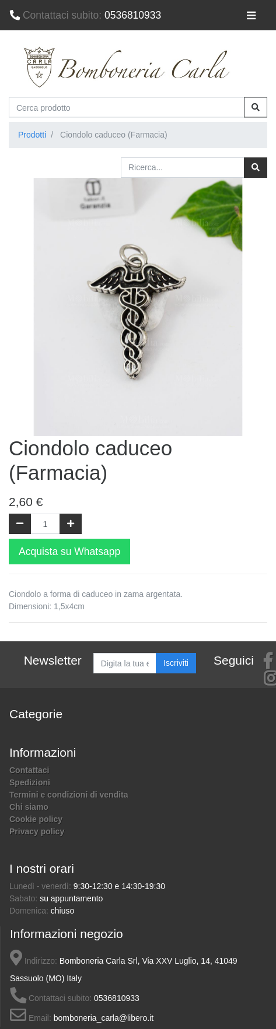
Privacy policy (36, 831)
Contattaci (29, 770)
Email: (30, 1018)
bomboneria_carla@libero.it (103, 1018)
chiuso (62, 910)
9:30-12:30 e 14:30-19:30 (119, 886)
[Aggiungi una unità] (71, 524)
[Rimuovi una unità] (20, 524)
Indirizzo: (33, 960)
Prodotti (32, 134)
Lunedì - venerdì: (41, 886)
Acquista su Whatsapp (69, 551)
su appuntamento (71, 898)
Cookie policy (35, 819)
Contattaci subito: (51, 998)
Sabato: (24, 898)
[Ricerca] (255, 167)
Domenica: (30, 910)
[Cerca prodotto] (126, 107)
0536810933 (85, 15)
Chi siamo (28, 807)
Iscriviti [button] (175, 663)
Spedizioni (29, 782)
